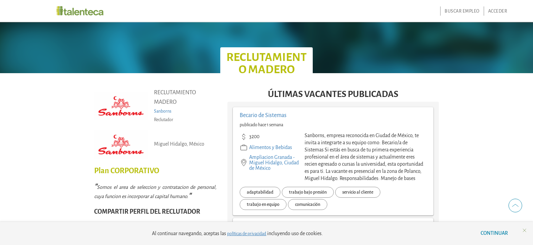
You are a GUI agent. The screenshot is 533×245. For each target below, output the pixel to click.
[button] (515, 205)
